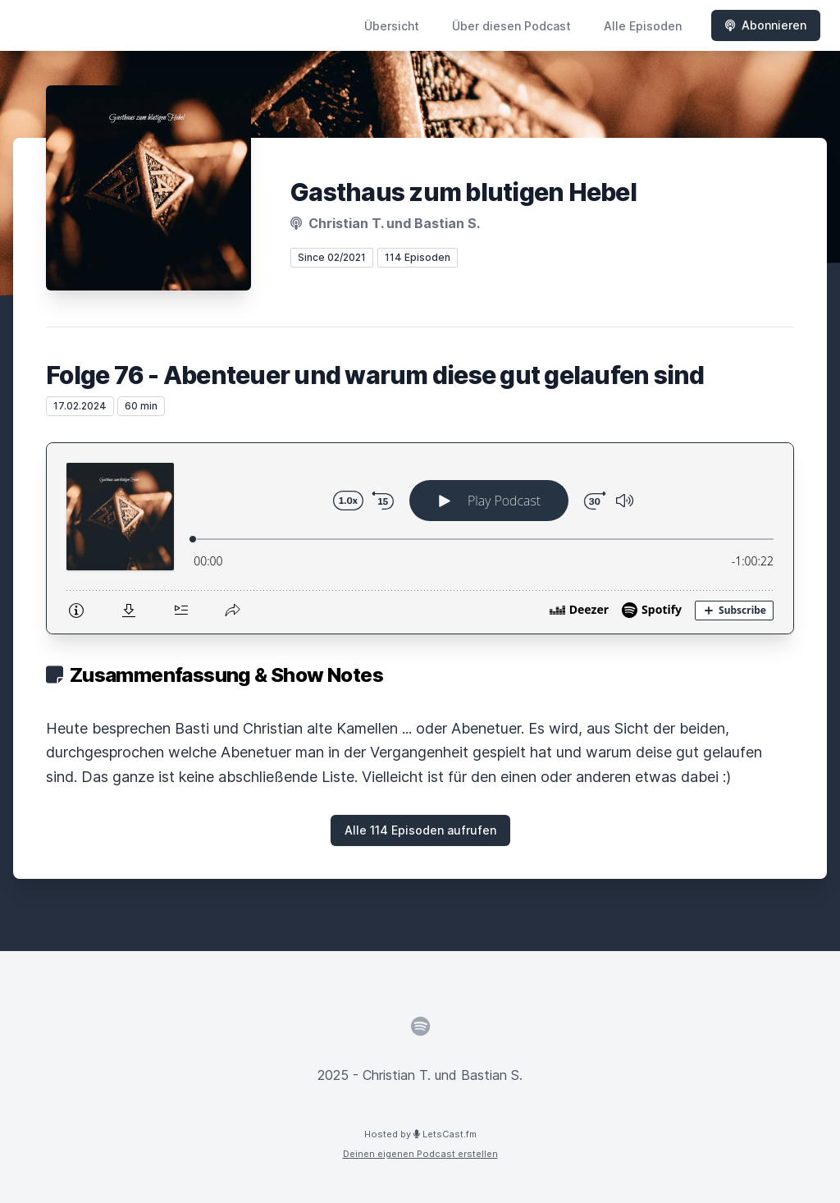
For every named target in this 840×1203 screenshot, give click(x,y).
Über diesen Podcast (511, 26)
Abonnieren (765, 25)
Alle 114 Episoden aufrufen (420, 830)
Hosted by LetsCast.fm (420, 1134)
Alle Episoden (643, 26)
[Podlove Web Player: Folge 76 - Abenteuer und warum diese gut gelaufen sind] (420, 538)
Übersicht (391, 26)
